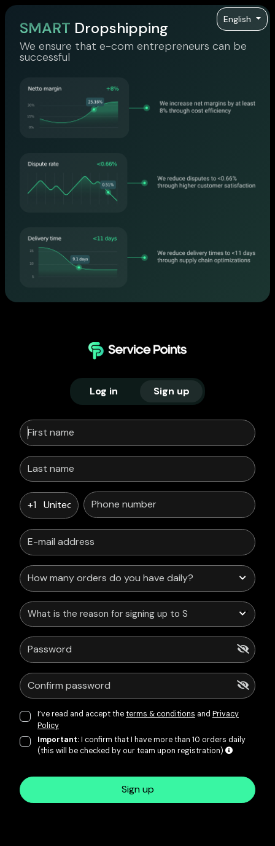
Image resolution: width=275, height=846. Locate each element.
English (238, 19)
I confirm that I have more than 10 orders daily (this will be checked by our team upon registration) (141, 745)
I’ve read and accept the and (138, 719)
